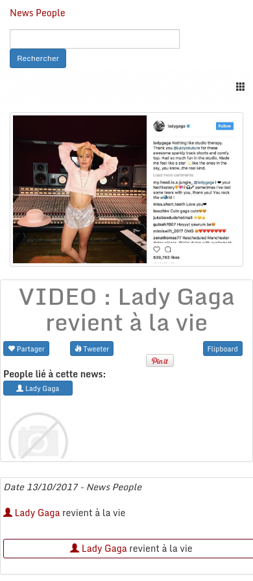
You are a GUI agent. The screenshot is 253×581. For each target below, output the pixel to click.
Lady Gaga (31, 512)
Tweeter (92, 348)
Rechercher (38, 58)
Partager (26, 348)
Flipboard (223, 348)
